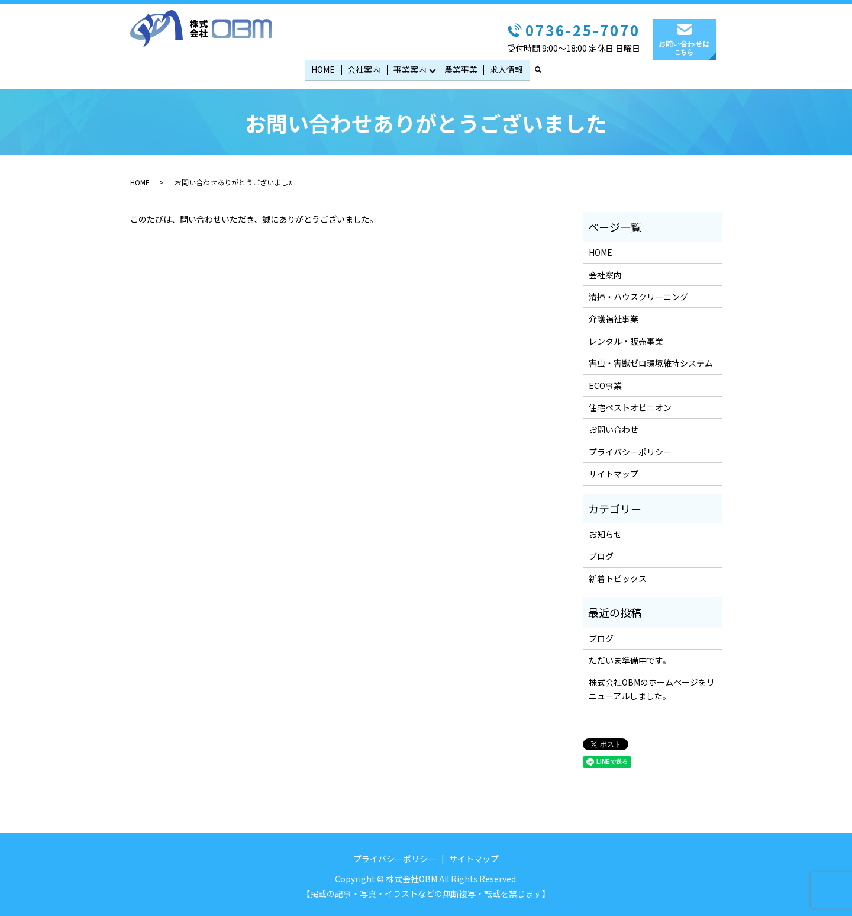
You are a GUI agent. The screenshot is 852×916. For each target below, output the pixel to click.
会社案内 (364, 68)
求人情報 (505, 68)
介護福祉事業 (613, 317)
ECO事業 (605, 383)
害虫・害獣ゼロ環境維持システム (651, 361)
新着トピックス (618, 577)
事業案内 (408, 68)
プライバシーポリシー (630, 450)
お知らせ (605, 532)
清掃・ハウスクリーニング (638, 295)
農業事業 (460, 68)
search (543, 69)
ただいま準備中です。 (630, 658)
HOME (324, 68)
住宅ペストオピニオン (630, 406)
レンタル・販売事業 (626, 339)
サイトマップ (613, 472)
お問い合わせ (613, 427)
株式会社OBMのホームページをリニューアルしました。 (652, 686)
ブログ (601, 554)
